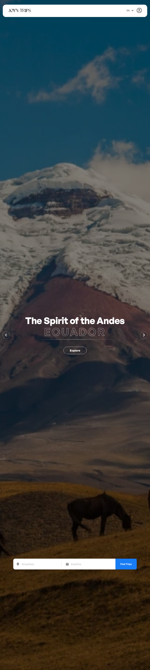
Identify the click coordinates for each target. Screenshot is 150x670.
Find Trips (126, 564)
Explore (75, 350)
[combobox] (130, 10)
